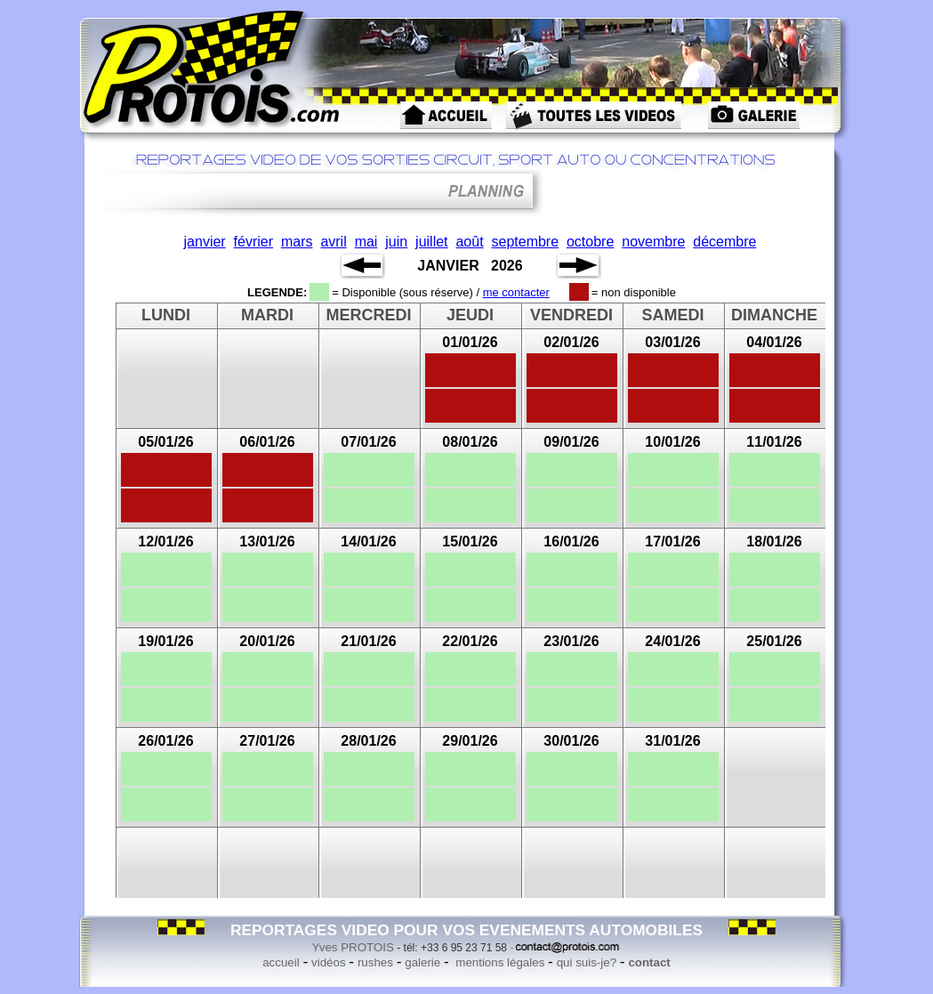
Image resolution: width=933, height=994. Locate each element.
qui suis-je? (586, 962)
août (469, 241)
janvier (205, 241)
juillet (431, 241)
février (253, 241)
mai (366, 241)
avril (333, 241)
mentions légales (499, 962)
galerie (422, 962)
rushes (375, 962)
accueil (281, 962)
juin (396, 241)
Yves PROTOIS (353, 947)
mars (297, 241)
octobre (590, 241)
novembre (653, 241)
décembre (724, 241)
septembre (525, 241)
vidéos (328, 962)
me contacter (516, 292)
